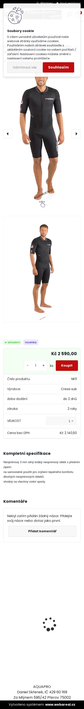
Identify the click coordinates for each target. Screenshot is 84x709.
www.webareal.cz (60, 704)
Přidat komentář (42, 531)
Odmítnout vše (25, 67)
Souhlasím (58, 67)
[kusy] (35, 366)
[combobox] (61, 421)
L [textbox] (69, 421)
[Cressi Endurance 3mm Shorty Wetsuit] (42, 134)
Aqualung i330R (20, 648)
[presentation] (7, 133)
